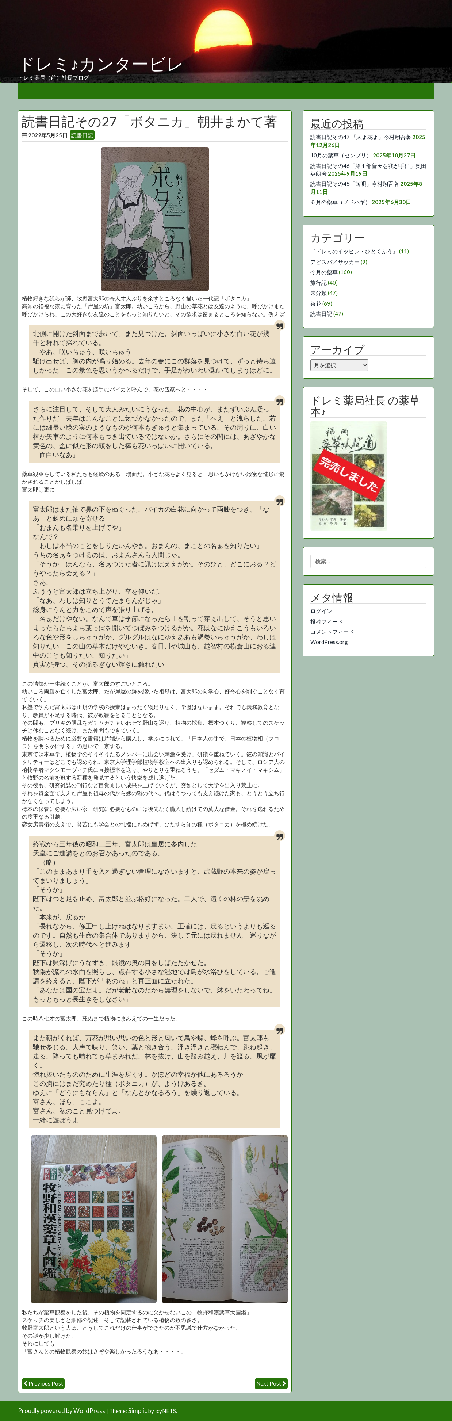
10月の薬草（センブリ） (341, 155)
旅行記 (318, 282)
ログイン (321, 611)
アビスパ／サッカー (335, 261)
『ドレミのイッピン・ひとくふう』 (354, 251)
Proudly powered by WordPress (61, 1410)
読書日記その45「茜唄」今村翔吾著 (354, 183)
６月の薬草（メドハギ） (340, 202)
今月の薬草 (324, 272)
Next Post (268, 1383)
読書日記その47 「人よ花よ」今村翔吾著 (360, 137)
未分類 (318, 293)
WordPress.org (329, 642)
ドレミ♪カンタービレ (101, 64)
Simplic (137, 1410)
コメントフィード (332, 631)
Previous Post (45, 1383)
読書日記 (82, 135)
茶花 (315, 303)
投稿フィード (326, 621)
